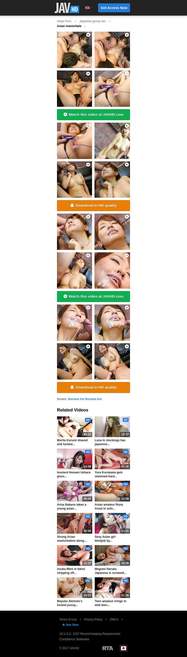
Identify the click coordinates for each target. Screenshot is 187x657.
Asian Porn (64, 21)
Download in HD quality (93, 205)
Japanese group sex (92, 21)
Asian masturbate (69, 26)
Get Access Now (114, 8)
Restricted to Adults (108, 648)
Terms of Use (68, 619)
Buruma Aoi (76, 399)
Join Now (70, 625)
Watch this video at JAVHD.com (93, 114)
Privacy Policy (93, 619)
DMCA (114, 619)
